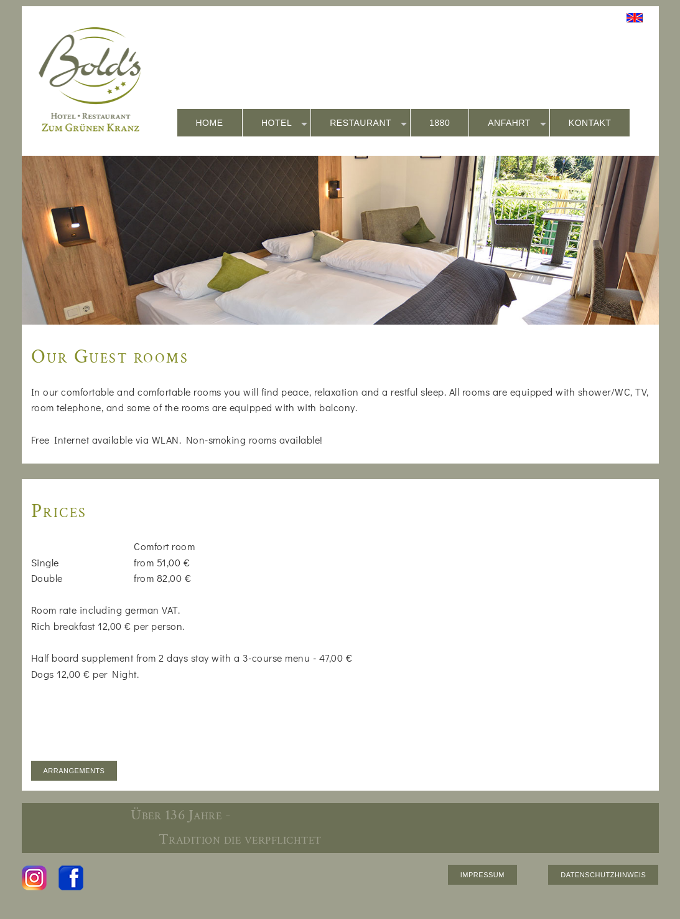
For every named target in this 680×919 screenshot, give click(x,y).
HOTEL (284, 123)
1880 (439, 123)
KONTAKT (590, 123)
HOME (209, 123)
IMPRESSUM (482, 875)
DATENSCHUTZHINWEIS (603, 875)
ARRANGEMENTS (74, 770)
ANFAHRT (517, 123)
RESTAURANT (368, 123)
